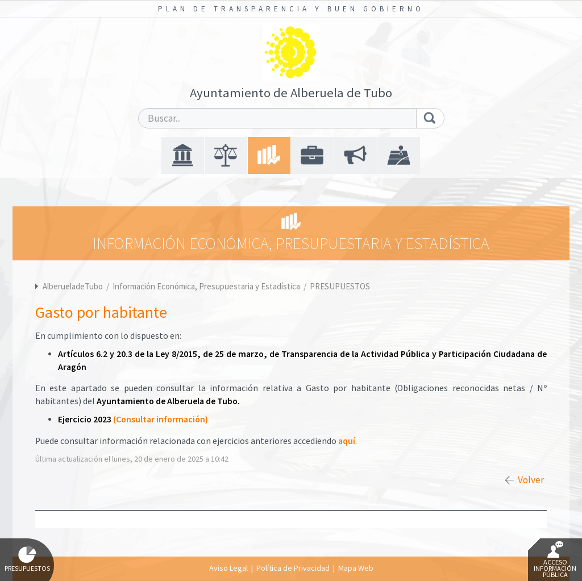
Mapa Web (355, 568)
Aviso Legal (228, 568)
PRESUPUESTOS (340, 286)
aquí (346, 440)
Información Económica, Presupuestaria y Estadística (207, 286)
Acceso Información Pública (555, 560)
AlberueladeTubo (73, 286)
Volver (531, 480)
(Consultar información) (160, 419)
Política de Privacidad (293, 568)
